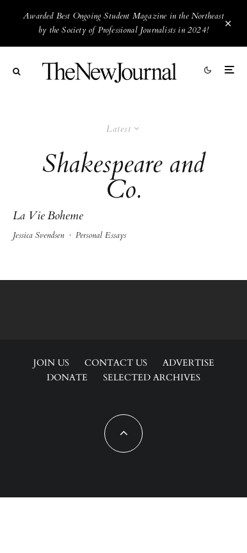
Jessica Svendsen (38, 235)
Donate (67, 377)
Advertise (188, 363)
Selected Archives (151, 377)
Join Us (51, 363)
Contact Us (115, 363)
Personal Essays (101, 235)
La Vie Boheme (48, 216)
